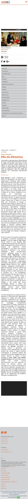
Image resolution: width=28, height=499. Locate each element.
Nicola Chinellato (5, 449)
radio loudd (4, 475)
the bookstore (5, 477)
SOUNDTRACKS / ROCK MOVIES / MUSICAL (12, 113)
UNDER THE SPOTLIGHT (8, 84)
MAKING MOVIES (4, 150)
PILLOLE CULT (5, 92)
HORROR (4, 89)
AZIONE (4, 102)
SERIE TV (4, 115)
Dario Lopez (5, 175)
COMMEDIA (5, 81)
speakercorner (5, 473)
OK (18, 497)
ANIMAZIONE (5, 108)
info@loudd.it (12, 466)
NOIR (3, 76)
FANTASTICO (5, 94)
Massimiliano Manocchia (6, 451)
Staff (2, 458)
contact (3, 486)
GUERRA (4, 87)
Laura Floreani (4, 438)
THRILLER (4, 105)
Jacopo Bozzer (4, 443)
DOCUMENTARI (6, 110)
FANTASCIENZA (6, 97)
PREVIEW (4, 79)
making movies (5, 479)
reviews (3, 468)
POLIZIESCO (5, 71)
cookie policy (13, 497)
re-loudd (3, 470)
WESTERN (4, 68)
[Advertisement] (14, 19)
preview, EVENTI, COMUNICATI (9, 481)
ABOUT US (3, 488)
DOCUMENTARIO (6, 73)
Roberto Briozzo (4, 441)
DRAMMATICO (5, 100)
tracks (3, 484)
